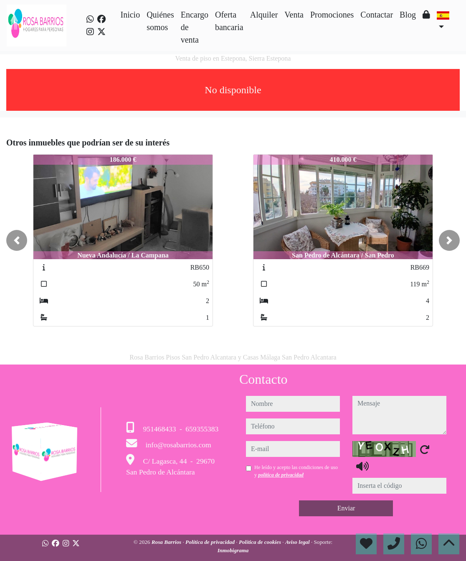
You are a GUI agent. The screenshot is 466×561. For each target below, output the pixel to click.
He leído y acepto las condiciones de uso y (296, 471)
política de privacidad (281, 475)
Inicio (130, 14)
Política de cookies (260, 542)
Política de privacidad (210, 542)
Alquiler (264, 14)
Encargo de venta (194, 27)
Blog (408, 14)
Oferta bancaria (229, 21)
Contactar (376, 14)
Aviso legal (298, 542)
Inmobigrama (233, 550)
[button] (16, 240)
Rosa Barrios (167, 542)
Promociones (332, 14)
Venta (294, 14)
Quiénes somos (160, 21)
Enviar (346, 508)
